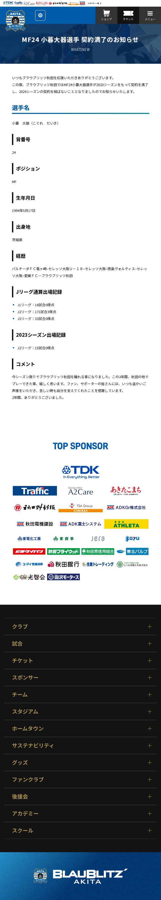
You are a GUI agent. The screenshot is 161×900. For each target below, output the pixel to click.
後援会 (20, 796)
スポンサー (25, 677)
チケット (22, 660)
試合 (17, 643)
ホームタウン (28, 728)
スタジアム (25, 711)
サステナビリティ (33, 745)
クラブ (20, 626)
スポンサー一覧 (93, 3)
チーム (20, 694)
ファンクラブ (28, 779)
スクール (22, 830)
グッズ (20, 762)
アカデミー (25, 813)
